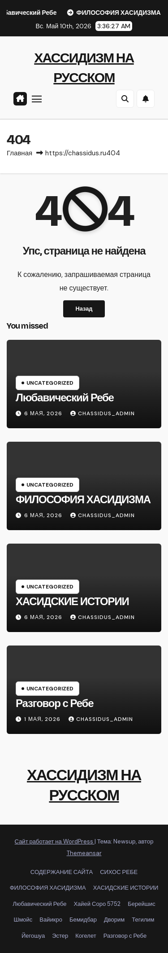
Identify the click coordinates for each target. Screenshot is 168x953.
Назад (84, 308)
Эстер (60, 936)
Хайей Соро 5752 (97, 904)
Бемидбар (83, 919)
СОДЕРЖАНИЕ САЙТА (61, 872)
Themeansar (84, 853)
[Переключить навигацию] (37, 98)
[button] (125, 99)
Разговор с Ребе (54, 703)
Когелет (85, 936)
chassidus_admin (102, 413)
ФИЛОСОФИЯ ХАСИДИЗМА (83, 499)
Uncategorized (49, 382)
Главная (19, 153)
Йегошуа (33, 936)
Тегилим (143, 919)
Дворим (114, 919)
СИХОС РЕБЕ (119, 872)
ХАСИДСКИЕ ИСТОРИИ (72, 601)
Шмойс (22, 919)
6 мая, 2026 (44, 413)
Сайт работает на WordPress (55, 841)
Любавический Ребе (65, 397)
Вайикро (50, 919)
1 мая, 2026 (43, 719)
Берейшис (141, 904)
